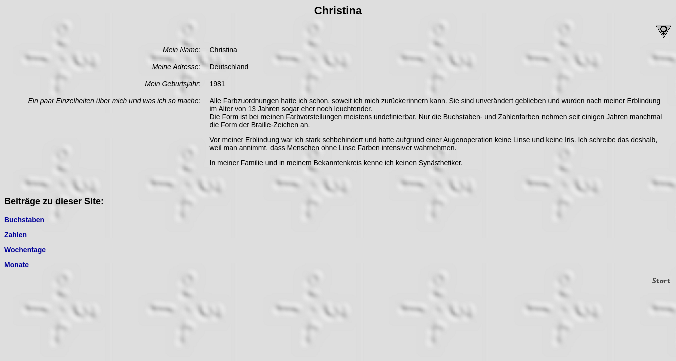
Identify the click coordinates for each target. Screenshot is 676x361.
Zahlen (15, 235)
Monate (16, 265)
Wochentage (25, 250)
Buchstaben (24, 220)
